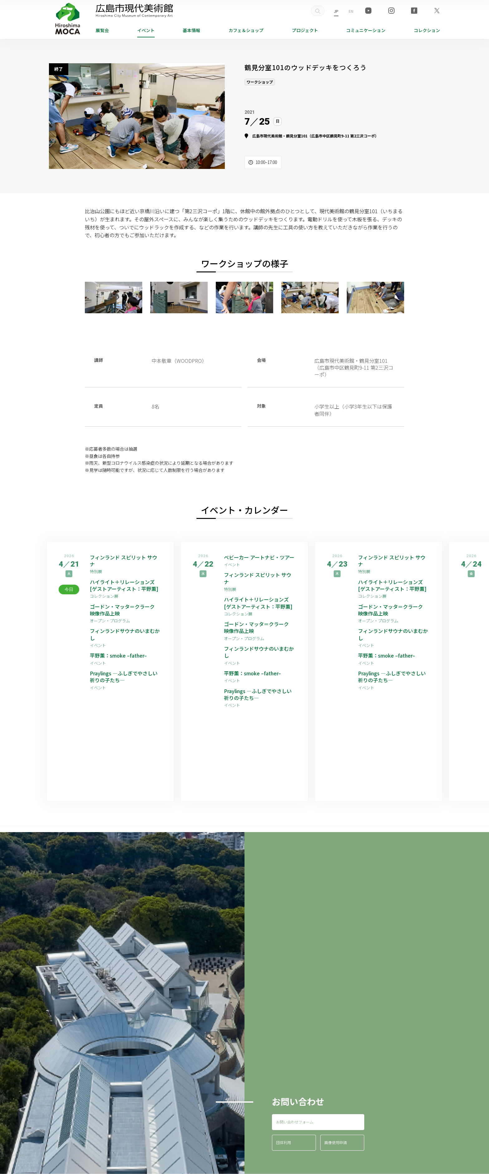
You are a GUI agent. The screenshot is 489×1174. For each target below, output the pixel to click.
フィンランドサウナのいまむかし (125, 634)
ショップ (246, 30)
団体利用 (283, 1142)
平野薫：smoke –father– (118, 655)
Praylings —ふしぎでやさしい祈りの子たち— (123, 677)
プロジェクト (305, 30)
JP (336, 11)
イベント (146, 30)
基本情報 (191, 30)
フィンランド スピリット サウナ (123, 561)
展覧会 (102, 30)
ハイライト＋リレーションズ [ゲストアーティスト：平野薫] (124, 585)
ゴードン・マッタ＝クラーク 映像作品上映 (125, 610)
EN (351, 11)
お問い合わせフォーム (294, 1121)
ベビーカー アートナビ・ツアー (259, 557)
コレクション (427, 30)
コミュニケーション (365, 30)
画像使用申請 (335, 1142)
